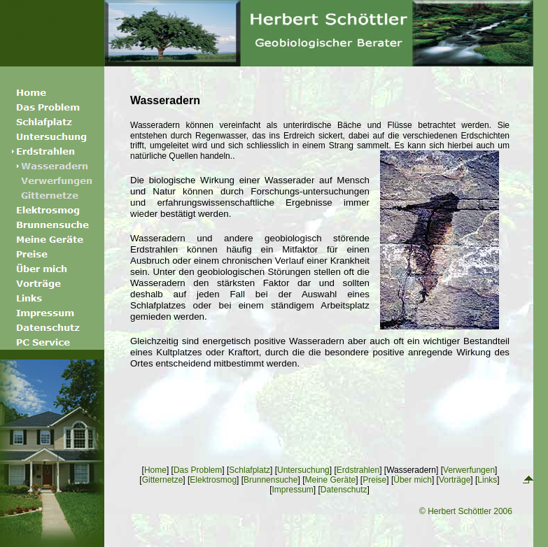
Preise (374, 480)
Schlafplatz (249, 470)
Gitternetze (162, 480)
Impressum (292, 490)
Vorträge (454, 480)
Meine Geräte (330, 480)
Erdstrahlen (358, 470)
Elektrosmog (213, 480)
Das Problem (198, 470)
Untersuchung (303, 470)
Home (155, 470)
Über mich (412, 480)
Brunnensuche (270, 480)
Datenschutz (344, 490)
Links (487, 480)
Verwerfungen (469, 470)
